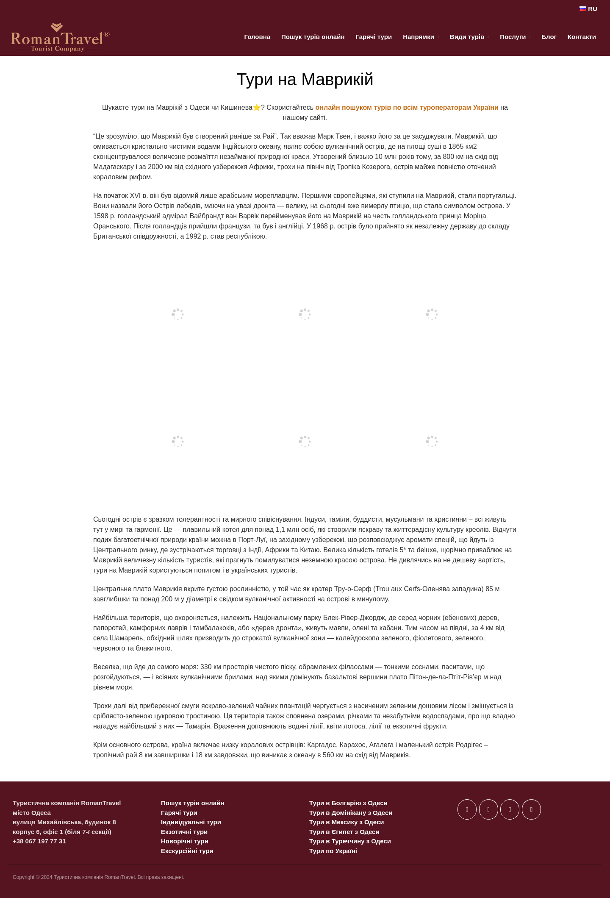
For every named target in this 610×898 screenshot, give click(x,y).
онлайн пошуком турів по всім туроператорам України (407, 107)
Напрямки (418, 36)
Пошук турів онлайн (312, 36)
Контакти (582, 36)
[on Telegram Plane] (531, 809)
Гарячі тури (373, 36)
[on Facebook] (467, 809)
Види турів (467, 36)
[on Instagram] (509, 809)
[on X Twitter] (488, 809)
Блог (549, 36)
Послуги (513, 36)
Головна (257, 36)
